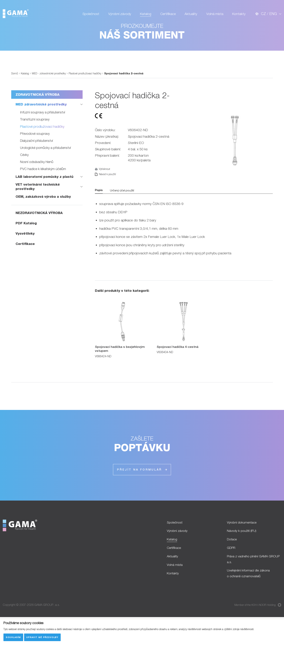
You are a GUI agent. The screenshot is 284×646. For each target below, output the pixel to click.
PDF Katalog (26, 245)
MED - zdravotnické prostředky (50, 94)
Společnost (86, 16)
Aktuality (189, 16)
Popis (99, 212)
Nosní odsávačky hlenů (37, 183)
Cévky (24, 176)
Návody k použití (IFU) (243, 554)
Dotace (232, 563)
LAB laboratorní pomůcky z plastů (45, 198)
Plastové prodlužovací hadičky (88, 94)
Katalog (143, 16)
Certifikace (166, 16)
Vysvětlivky (25, 255)
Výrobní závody (116, 16)
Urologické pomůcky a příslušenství (46, 169)
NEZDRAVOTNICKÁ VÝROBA (40, 234)
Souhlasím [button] (13, 637)
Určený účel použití (123, 213)
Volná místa (214, 16)
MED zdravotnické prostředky (42, 126)
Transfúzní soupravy (35, 141)
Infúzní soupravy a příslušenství (43, 134)
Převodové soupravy (35, 155)
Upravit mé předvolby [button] (43, 637)
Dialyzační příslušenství (37, 162)
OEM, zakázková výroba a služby (44, 218)
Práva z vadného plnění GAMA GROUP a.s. (250, 584)
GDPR (232, 572)
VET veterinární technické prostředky (38, 208)
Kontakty (238, 16)
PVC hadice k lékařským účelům (43, 190)
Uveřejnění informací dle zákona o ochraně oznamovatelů (250, 599)
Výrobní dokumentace (243, 546)
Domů (14, 94)
